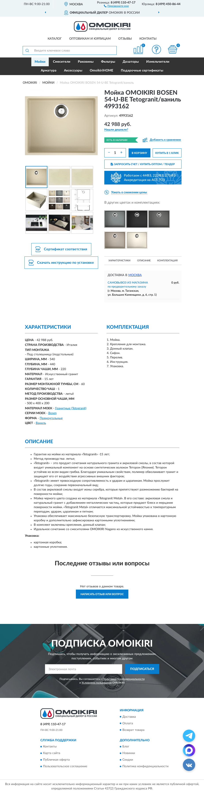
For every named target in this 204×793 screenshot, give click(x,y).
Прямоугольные (51, 418)
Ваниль (41, 423)
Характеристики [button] (119, 260)
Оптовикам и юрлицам (90, 38)
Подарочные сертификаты (142, 70)
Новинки (128, 753)
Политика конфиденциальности (145, 766)
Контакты (148, 38)
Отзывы (125, 38)
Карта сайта (51, 753)
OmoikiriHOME (101, 70)
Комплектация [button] (167, 260)
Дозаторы (131, 61)
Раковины (86, 61)
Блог (125, 746)
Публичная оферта (56, 759)
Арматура (48, 70)
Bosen (52, 413)
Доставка (129, 716)
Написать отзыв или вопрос (102, 594)
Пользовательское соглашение (65, 766)
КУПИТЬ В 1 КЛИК (167, 153)
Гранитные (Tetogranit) (70, 408)
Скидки (127, 759)
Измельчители (157, 61)
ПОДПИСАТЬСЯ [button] (142, 669)
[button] (116, 5)
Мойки (40, 61)
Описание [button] (144, 260)
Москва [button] (135, 275)
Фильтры (108, 61)
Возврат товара (133, 730)
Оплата (127, 723)
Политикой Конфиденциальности (124, 679)
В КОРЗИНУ (139, 153)
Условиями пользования (97, 682)
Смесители (61, 61)
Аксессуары (73, 70)
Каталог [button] (55, 38)
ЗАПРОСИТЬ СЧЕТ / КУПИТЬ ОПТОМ (143, 164)
